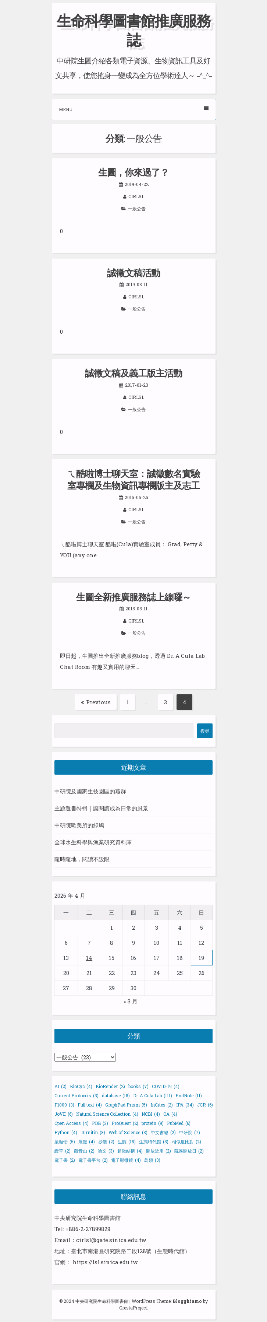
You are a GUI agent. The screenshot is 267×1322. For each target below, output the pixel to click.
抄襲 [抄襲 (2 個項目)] (106, 1141)
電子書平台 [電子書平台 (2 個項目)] (93, 1160)
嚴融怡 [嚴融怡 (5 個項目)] (64, 1141)
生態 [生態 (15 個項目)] (127, 1141)
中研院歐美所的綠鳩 (79, 825)
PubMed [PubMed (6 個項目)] (179, 1123)
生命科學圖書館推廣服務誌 (133, 30)
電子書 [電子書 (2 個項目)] (64, 1160)
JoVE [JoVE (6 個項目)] (63, 1114)
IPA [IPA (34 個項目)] (185, 1104)
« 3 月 (131, 1001)
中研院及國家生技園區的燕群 (90, 791)
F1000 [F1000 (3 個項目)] (64, 1104)
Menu (134, 109)
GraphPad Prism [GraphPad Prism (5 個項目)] (126, 1104)
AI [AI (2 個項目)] (60, 1086)
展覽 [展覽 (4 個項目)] (86, 1141)
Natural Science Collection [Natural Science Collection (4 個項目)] (107, 1114)
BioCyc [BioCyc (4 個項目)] (81, 1086)
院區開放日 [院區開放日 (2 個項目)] (189, 1150)
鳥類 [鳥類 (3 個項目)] (152, 1160)
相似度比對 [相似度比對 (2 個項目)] (186, 1141)
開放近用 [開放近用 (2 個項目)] (158, 1150)
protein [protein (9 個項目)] (153, 1123)
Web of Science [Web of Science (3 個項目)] (127, 1132)
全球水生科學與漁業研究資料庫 (93, 842)
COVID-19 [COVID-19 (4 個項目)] (165, 1086)
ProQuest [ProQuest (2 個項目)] (124, 1123)
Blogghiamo (187, 1301)
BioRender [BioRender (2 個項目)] (110, 1086)
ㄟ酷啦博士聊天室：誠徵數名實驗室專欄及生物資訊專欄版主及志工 (133, 479)
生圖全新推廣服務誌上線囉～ (133, 597)
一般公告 (137, 208)
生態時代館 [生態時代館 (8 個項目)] (153, 1141)
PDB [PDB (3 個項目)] (100, 1123)
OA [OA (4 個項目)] (170, 1114)
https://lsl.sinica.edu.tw (105, 1262)
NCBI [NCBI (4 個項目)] (151, 1114)
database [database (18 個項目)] (116, 1095)
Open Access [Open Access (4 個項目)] (71, 1123)
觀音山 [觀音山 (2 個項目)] (84, 1150)
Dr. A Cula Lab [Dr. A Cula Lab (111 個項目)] (152, 1095)
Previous (96, 702)
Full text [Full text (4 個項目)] (90, 1104)
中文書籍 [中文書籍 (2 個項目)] (163, 1132)
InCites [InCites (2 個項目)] (161, 1104)
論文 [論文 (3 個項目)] (106, 1150)
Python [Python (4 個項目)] (65, 1132)
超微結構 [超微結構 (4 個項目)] (130, 1150)
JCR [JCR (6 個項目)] (205, 1104)
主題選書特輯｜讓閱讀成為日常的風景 (101, 808)
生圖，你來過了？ (133, 172)
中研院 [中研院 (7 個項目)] (189, 1132)
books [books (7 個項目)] (138, 1086)
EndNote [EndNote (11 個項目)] (188, 1095)
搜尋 (204, 731)
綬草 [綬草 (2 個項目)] (62, 1150)
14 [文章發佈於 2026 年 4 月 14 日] (89, 957)
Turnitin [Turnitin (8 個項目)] (93, 1132)
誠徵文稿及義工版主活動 (133, 373)
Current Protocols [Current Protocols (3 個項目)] (76, 1095)
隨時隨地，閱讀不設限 (82, 859)
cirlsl (136, 196)
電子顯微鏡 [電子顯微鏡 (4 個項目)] (126, 1160)
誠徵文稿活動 (133, 273)
